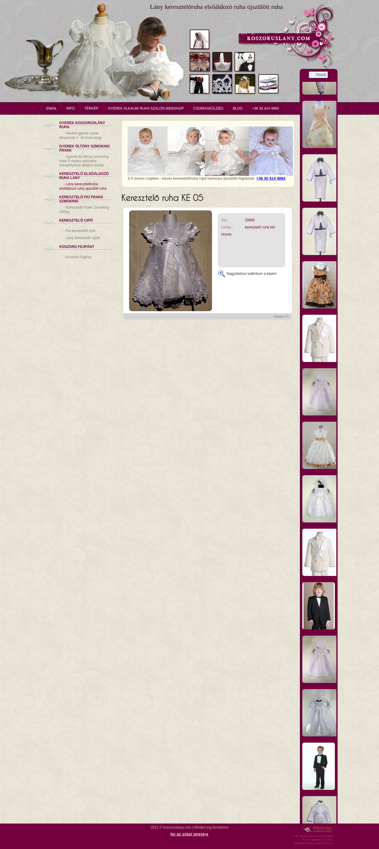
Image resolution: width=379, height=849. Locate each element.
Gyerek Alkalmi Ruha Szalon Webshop (146, 108)
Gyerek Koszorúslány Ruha (82, 125)
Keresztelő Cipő (76, 220)
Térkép (91, 108)
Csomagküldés (208, 108)
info (70, 108)
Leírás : (227, 227)
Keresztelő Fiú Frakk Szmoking (81, 199)
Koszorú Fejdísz (77, 257)
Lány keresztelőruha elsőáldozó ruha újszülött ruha (82, 186)
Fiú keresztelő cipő (79, 231)
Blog (238, 108)
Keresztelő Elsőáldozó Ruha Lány (84, 176)
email (51, 108)
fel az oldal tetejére (189, 834)
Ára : (225, 220)
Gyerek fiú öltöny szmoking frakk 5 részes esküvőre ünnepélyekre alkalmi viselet (83, 161)
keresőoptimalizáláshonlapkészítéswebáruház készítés (313, 838)
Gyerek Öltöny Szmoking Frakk (84, 148)
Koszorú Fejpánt (76, 247)
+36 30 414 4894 (265, 108)
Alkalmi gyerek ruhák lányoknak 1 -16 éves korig (80, 135)
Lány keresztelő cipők (82, 238)
